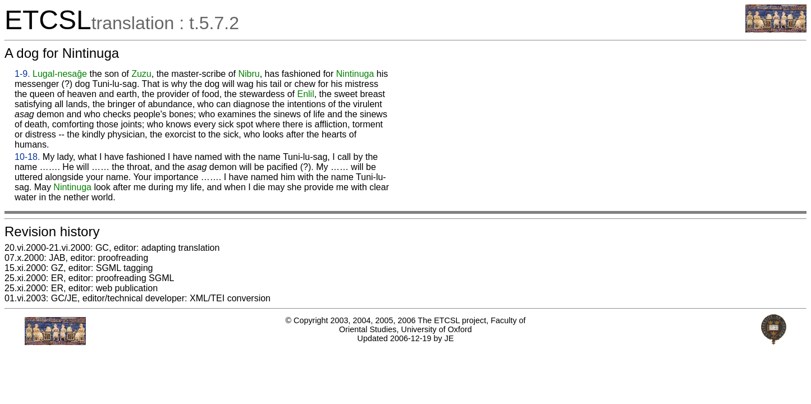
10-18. (27, 157)
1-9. (22, 74)
